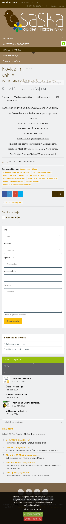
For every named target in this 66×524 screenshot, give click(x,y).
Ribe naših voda (20, 462)
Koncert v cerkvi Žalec (28, 169)
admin (6, 97)
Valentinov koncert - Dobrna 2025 (15, 175)
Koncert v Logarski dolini (42, 172)
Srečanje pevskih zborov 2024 (14, 178)
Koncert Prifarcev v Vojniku (13, 182)
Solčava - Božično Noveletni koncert (16, 172)
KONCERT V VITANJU (38, 175)
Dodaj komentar (13, 321)
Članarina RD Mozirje (23, 455)
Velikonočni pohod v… (16, 411)
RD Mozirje (7, 428)
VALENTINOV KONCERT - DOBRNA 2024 (42, 178)
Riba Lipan (17, 472)
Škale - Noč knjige (14, 386)
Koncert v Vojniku (13, 202)
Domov (26, 83)
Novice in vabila (36, 83)
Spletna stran (9, 257)
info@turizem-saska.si (55, 6)
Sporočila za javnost (13, 360)
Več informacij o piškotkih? (33, 509)
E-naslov (7, 243)
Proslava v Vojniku (32, 182)
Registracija (24, 2)
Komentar (8, 285)
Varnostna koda (10, 271)
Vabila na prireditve (23, 97)
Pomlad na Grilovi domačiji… (26, 402)
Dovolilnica (18, 447)
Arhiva (6, 366)
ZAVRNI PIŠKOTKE (33, 519)
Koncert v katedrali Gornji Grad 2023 (16, 185)
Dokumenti (18, 439)
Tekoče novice (14, 344)
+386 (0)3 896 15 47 (35, 6)
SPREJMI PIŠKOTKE (33, 514)
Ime (5, 229)
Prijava (35, 2)
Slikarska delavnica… (23, 378)
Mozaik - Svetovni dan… (17, 394)
